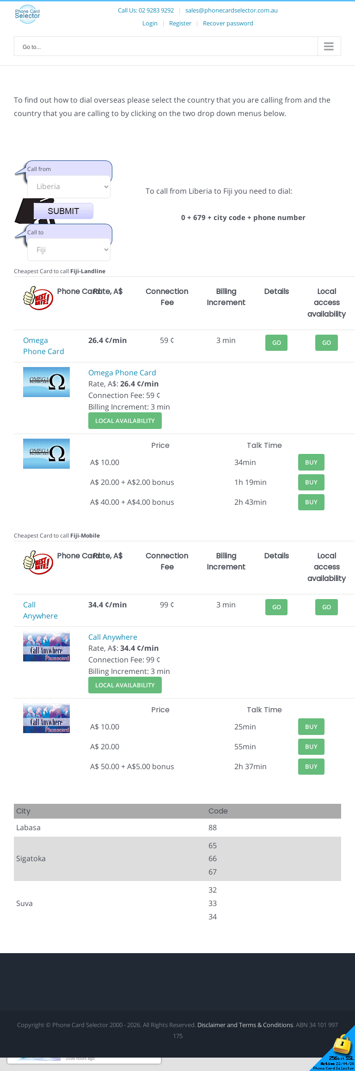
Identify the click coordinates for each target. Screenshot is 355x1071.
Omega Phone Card (122, 372)
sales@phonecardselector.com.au (231, 10)
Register (180, 23)
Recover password (228, 23)
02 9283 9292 (156, 10)
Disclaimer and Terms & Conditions (245, 1025)
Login (150, 23)
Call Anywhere (112, 637)
